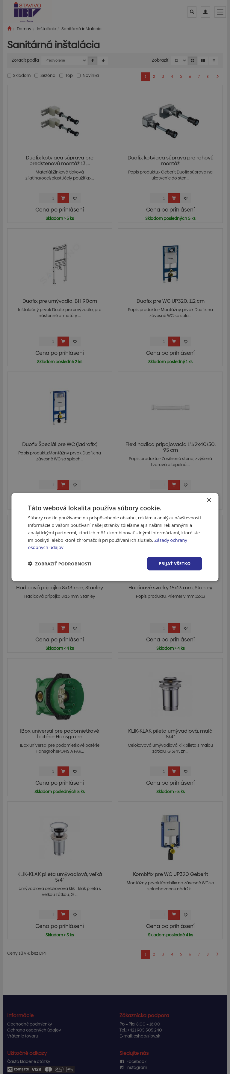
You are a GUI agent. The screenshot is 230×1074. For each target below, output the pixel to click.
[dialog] (114, 537)
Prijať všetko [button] (174, 563)
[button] (59, 563)
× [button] (209, 500)
